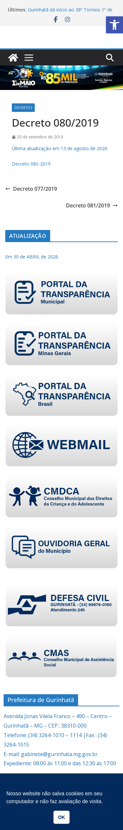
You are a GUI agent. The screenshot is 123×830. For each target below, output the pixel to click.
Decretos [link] (23, 107)
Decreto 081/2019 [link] (92, 205)
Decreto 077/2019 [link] (31, 188)
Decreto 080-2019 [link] (31, 164)
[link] (114, 24)
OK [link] (61, 817)
